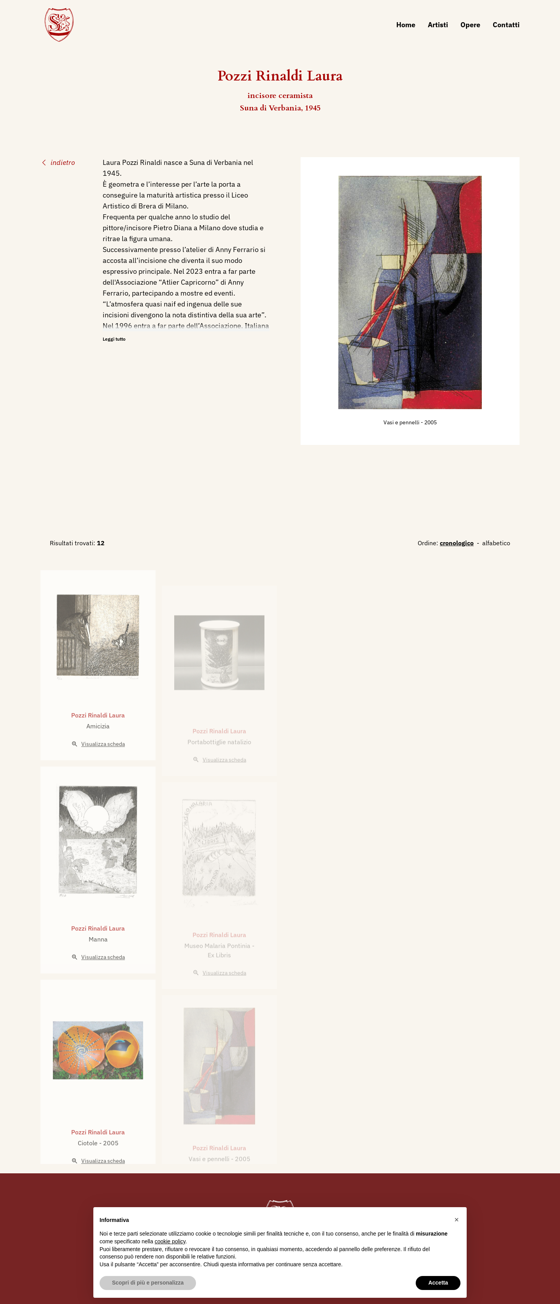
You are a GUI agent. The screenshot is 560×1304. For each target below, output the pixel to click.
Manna (98, 953)
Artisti (438, 24)
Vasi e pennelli (402, 422)
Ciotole (88, 1157)
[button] (456, 1219)
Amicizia (98, 740)
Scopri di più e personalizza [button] (148, 1282)
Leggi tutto (114, 339)
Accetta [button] (438, 1282)
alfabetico (496, 543)
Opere (470, 24)
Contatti (506, 24)
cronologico (457, 543)
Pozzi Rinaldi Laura (98, 729)
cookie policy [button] (170, 1241)
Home (405, 24)
